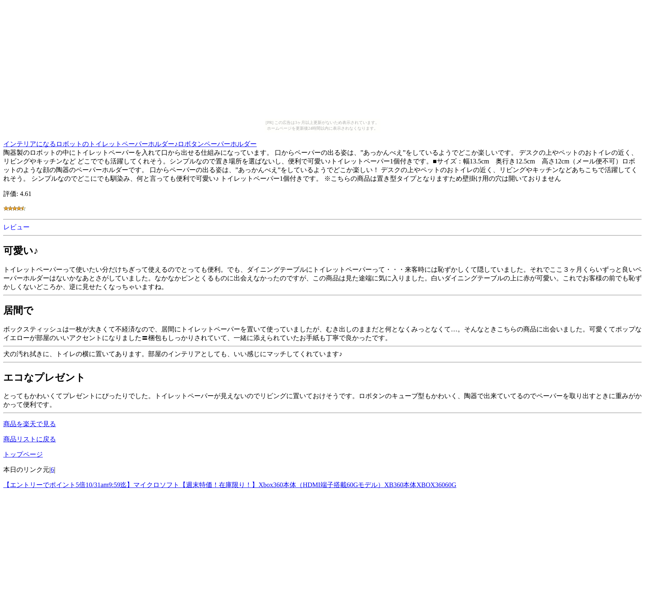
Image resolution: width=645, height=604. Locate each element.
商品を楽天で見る (29, 423)
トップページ (23, 454)
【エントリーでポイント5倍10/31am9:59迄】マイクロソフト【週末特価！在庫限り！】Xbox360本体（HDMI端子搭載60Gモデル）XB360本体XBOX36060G (229, 484)
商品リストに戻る (29, 439)
